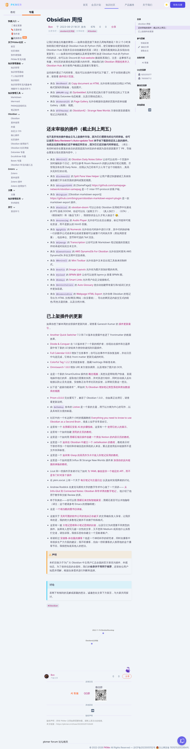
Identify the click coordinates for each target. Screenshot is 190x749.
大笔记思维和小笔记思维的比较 (79, 525)
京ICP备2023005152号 (144, 747)
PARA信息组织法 (18, 105)
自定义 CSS (16, 131)
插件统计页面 (66, 76)
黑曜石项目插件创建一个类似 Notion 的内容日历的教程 (99, 437)
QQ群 (87, 693)
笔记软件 (15, 109)
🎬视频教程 (19, 37)
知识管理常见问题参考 (21, 84)
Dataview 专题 (18, 152)
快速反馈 (143, 43)
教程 (12, 12)
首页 (85, 4)
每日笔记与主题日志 (91, 480)
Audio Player (80, 220)
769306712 (144, 78)
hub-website (88, 57)
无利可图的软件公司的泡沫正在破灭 (79, 516)
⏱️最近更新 (16, 25)
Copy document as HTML (86, 83)
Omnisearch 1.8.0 (60, 367)
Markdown (16, 97)
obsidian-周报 (144, 23)
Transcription (77, 242)
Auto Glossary (85, 285)
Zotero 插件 (16, 181)
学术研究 (15, 202)
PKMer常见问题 (18, 59)
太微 (13, 194)
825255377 (144, 74)
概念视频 (93, 374)
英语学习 (15, 211)
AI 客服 (143, 62)
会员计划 (96, 4)
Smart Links (75, 279)
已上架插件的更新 (146, 31)
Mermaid (15, 101)
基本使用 (15, 122)
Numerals (75, 229)
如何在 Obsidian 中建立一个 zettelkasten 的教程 (89, 442)
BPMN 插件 (75, 274)
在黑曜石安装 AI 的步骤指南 (78, 426)
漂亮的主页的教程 (81, 432)
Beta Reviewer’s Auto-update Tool (73, 140)
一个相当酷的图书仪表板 (69, 509)
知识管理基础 (17, 71)
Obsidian (15, 118)
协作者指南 (16, 54)
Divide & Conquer (60, 344)
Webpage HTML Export (89, 293)
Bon (50, 26)
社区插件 (15, 139)
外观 (13, 126)
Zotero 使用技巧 (18, 186)
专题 (31, 12)
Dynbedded (79, 92)
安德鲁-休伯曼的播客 (71, 538)
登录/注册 (177, 4)
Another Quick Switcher (63, 334)
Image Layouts (77, 269)
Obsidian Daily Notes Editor (87, 159)
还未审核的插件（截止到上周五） (152, 27)
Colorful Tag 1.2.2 (60, 362)
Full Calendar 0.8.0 (60, 353)
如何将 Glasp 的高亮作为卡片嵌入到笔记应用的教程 (90, 455)
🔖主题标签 (16, 29)
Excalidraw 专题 (18, 156)
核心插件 (15, 135)
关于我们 (147, 4)
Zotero (14, 173)
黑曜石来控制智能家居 (89, 500)
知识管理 (15, 67)
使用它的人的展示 (117, 426)
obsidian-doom (80, 207)
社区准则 (15, 50)
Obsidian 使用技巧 (20, 143)
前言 (13, 46)
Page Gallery (81, 101)
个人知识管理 (17, 76)
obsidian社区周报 (67, 31)
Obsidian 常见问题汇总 (22, 164)
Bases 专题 (16, 160)
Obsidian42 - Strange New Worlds (91, 110)
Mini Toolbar (79, 260)
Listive (76, 407)
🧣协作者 (15, 33)
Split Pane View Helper (86, 176)
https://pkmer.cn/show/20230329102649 (74, 724)
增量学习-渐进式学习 (20, 88)
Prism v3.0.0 (57, 397)
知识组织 (15, 80)
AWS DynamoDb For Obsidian (91, 251)
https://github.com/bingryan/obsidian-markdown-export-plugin (85, 198)
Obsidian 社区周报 (20, 147)
